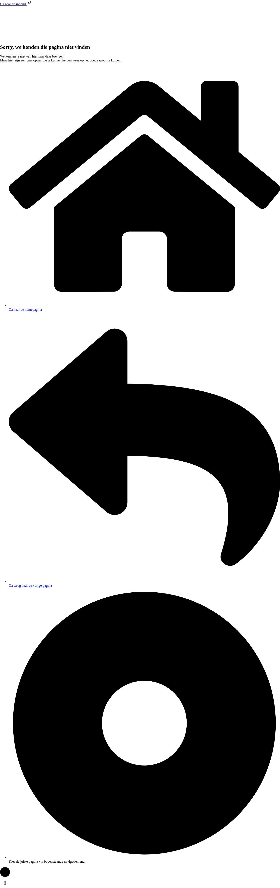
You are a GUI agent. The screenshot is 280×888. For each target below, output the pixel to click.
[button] (5, 872)
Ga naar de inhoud (16, 4)
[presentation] (33, 22)
